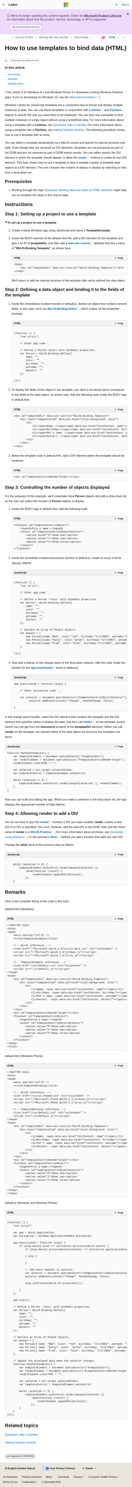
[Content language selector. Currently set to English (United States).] (20, 1468)
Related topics (16, 83)
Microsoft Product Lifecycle (103, 15)
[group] (69, 431)
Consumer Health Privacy (102, 1476)
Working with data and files (54, 37)
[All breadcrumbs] (8, 37)
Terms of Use (10, 1482)
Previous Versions (32, 1476)
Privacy (78, 1476)
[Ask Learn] (103, 37)
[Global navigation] (3, 5)
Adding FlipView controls (68, 129)
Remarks (13, 79)
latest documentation (82, 97)
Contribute (63, 1476)
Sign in (125, 4)
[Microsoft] (66, 4)
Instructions (14, 74)
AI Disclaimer (10, 1476)
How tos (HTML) (24, 37)
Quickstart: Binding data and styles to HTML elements (78, 190)
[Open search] (116, 5)
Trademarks (28, 1482)
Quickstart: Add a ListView (69, 124)
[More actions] (124, 37)
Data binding (81, 37)
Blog (48, 1476)
